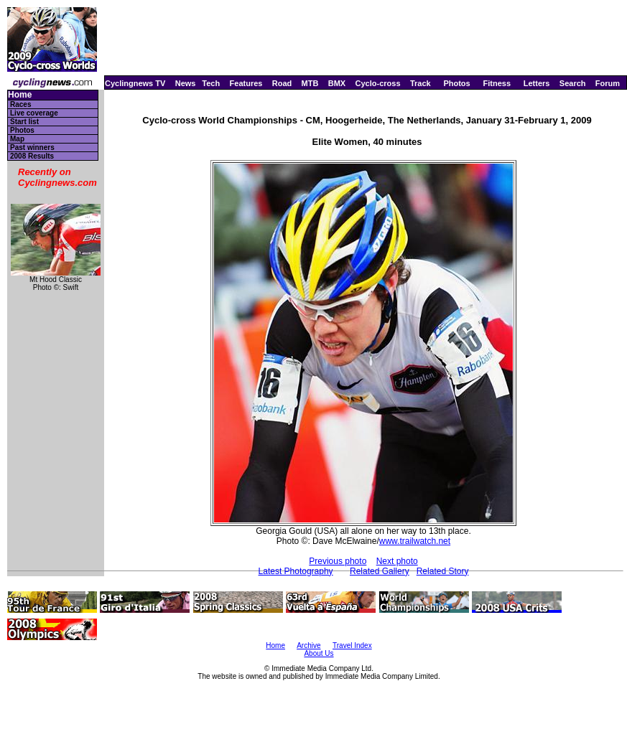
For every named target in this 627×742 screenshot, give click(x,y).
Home (20, 95)
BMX (336, 83)
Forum (607, 83)
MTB (310, 83)
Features (246, 83)
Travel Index (352, 645)
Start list (24, 122)
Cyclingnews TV (135, 83)
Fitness (497, 83)
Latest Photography (296, 571)
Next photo (397, 561)
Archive (308, 645)
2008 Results (32, 156)
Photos (456, 83)
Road (282, 83)
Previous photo (337, 561)
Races (20, 104)
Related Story (443, 571)
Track (420, 83)
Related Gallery (379, 571)
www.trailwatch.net (414, 541)
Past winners (32, 147)
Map (17, 139)
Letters (537, 83)
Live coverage (34, 113)
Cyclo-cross (378, 83)
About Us (318, 653)
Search (572, 83)
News (185, 83)
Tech (211, 83)
